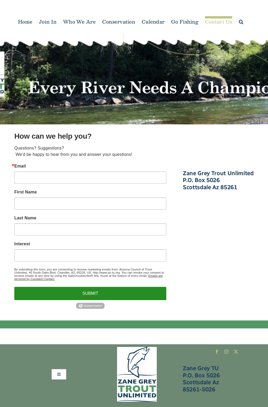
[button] (241, 20)
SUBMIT (90, 293)
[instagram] (226, 352)
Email (20, 166)
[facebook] (217, 352)
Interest (22, 244)
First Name (25, 192)
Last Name (25, 218)
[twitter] (236, 352)
